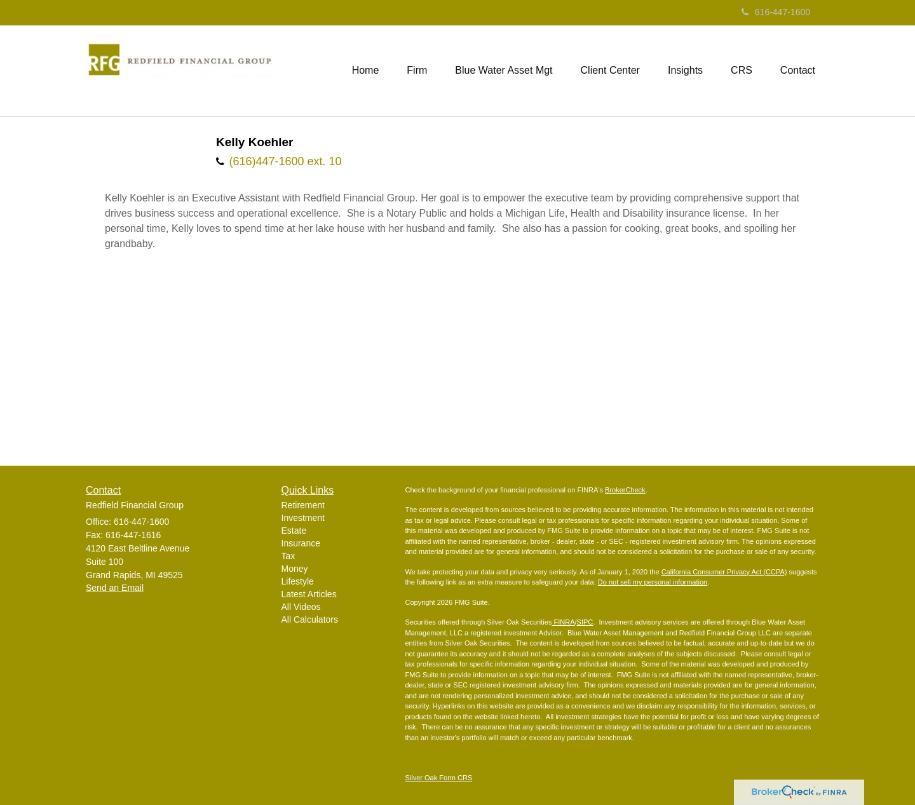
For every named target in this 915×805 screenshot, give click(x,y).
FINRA (563, 622)
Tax (288, 556)
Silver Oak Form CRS (439, 777)
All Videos (301, 607)
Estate (294, 530)
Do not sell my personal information (652, 582)
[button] (417, 70)
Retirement (303, 505)
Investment (303, 518)
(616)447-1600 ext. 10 (285, 161)
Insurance (300, 543)
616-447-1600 (776, 12)
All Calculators (309, 619)
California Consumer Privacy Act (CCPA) (724, 572)
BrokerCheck (625, 490)
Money (294, 569)
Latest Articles (309, 594)
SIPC (585, 622)
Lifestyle (297, 581)
